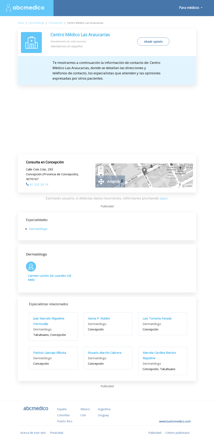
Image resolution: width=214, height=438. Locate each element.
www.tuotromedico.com (175, 421)
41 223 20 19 (37, 184)
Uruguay (103, 415)
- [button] (100, 175)
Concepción (55, 23)
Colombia (63, 415)
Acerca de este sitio (33, 433)
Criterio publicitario (177, 433)
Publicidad (154, 433)
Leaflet (188, 186)
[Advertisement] (107, 115)
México (85, 409)
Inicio (21, 23)
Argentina (104, 409)
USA (83, 415)
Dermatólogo (36, 23)
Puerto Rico (64, 421)
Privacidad (56, 433)
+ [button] (101, 169)
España (62, 409)
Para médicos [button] (189, 7)
